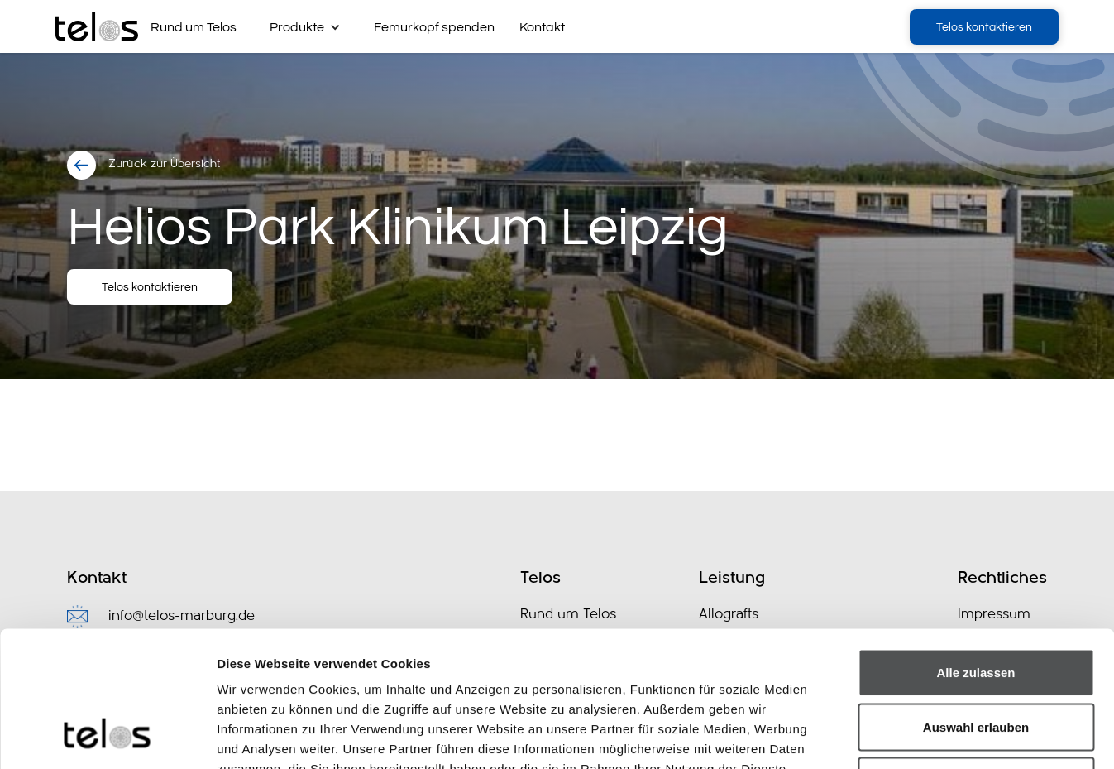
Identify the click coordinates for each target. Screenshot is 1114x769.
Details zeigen (879, 736)
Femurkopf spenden (434, 27)
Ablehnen (976, 660)
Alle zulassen (975, 552)
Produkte (297, 27)
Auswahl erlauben (976, 606)
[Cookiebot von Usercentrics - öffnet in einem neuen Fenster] (107, 736)
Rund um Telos (194, 27)
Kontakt (542, 27)
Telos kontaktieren (984, 27)
